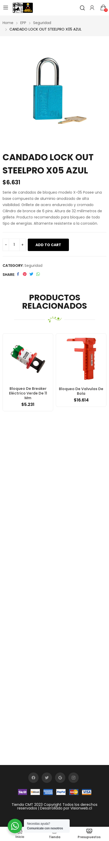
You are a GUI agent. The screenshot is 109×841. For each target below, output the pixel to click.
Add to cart (48, 244)
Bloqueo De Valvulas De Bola (81, 391)
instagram (73, 777)
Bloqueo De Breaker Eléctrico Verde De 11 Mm (28, 393)
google (60, 777)
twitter (47, 777)
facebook (33, 777)
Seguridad (33, 265)
